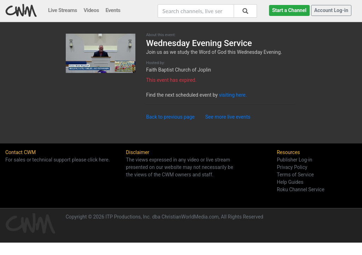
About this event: (160, 35)
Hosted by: (155, 63)
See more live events (228, 117)
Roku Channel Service (301, 189)
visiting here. (233, 95)
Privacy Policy (292, 167)
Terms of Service (295, 174)
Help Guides (290, 182)
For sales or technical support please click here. (57, 160)
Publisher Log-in (294, 160)
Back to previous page (170, 117)
